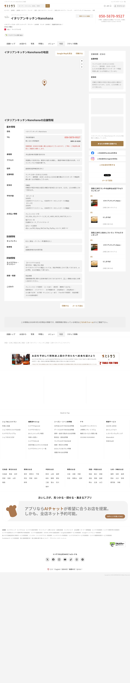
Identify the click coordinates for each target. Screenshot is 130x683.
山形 (14, 478)
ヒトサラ (6, 10)
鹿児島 (112, 482)
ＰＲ (81, 422)
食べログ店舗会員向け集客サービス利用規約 (15, 535)
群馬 (25, 482)
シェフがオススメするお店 (11, 430)
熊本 (112, 478)
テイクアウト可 (16, 29)
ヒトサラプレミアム (9, 433)
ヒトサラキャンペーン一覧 (37, 449)
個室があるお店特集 (61, 452)
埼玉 (25, 478)
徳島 (90, 474)
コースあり (48, 287)
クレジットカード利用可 (34, 287)
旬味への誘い (32, 437)
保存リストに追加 (84, 16)
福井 (47, 486)
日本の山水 (110, 441)
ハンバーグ (22, 24)
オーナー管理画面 (85, 530)
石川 (57, 482)
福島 (3, 482)
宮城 (3, 478)
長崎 (122, 474)
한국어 (79, 569)
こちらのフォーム (86, 322)
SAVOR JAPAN (111, 426)
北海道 (4, 474)
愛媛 (100, 474)
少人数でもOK (30, 292)
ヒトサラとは (21, 530)
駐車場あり (29, 290)
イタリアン (7, 24)
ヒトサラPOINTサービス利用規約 (79, 535)
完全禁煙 (75, 292)
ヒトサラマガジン (34, 430)
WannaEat (110, 437)
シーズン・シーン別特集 (63, 422)
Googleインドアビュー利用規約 (91, 532)
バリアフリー (39, 290)
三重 (47, 482)
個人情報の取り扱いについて (40, 538)
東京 (25, 474)
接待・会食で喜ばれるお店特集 (65, 433)
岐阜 (47, 478)
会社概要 (76, 530)
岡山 (90, 482)
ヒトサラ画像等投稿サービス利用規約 (101, 535)
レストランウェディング (114, 433)
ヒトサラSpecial (34, 426)
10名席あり (61, 290)
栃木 (35, 478)
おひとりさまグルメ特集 (62, 449)
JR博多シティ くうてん (88, 430)
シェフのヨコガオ (8, 437)
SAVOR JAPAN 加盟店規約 (51, 532)
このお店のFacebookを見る (104, 153)
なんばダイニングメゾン (88, 426)
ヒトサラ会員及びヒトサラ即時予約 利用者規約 (16, 532)
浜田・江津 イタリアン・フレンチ (43, 10)
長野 (57, 474)
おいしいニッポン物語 (35, 433)
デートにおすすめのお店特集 (64, 430)
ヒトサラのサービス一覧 (118, 1)
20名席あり (70, 290)
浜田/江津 (16, 343)
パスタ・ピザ (15, 24)
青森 (10, 474)
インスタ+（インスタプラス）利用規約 (40, 535)
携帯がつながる (65, 287)
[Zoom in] (81, 60)
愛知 (57, 478)
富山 (52, 482)
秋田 (9, 478)
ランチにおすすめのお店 (62, 441)
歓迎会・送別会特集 (61, 437)
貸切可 (55, 287)
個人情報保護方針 (25, 538)
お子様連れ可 (50, 290)
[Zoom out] (81, 64)
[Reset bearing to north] (81, 67)
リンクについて (68, 530)
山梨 (52, 474)
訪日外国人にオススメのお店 (38, 445)
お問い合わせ (51, 530)
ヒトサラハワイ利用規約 (60, 535)
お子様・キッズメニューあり (47, 292)
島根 (100, 478)
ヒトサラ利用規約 (97, 530)
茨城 (30, 478)
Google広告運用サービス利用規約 (71, 532)
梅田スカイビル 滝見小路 (88, 433)
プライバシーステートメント (58, 538)
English (57, 569)
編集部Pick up (33, 422)
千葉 (37, 474)
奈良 (68, 478)
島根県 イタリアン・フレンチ (24, 10)
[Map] (44, 86)
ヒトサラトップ (11, 530)
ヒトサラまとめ (33, 441)
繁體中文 (72, 569)
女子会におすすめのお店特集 (64, 426)
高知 (90, 478)
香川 (95, 474)
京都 (79, 474)
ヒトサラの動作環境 (32, 530)
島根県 (13, 10)
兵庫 (73, 474)
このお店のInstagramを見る (104, 158)
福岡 (112, 474)
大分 (117, 478)
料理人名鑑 (6, 426)
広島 (95, 482)
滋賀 (80, 478)
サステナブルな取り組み (14, 35)
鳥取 (95, 478)
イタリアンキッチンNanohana (82, 10)
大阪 (68, 474)
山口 (100, 482)
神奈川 (31, 474)
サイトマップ (42, 530)
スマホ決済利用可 (32, 295)
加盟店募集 (59, 530)
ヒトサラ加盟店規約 (37, 532)
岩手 (15, 474)
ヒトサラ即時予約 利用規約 (111, 530)
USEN (4, 530)
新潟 (47, 474)
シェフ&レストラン (9, 422)
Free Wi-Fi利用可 (64, 292)
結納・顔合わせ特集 (61, 445)
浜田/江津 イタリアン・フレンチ (63, 10)
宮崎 (122, 478)
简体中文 (65, 569)
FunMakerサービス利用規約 (10, 538)
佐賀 (117, 474)
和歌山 (74, 478)
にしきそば (106, 217)
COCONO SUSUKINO (87, 437)
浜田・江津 (8, 343)
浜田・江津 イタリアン (53, 343)
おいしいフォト (111, 430)
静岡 (52, 478)
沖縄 (118, 482)
